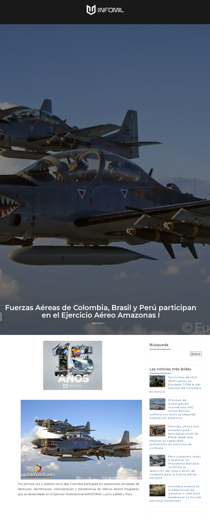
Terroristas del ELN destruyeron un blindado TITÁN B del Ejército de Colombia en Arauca (175, 384)
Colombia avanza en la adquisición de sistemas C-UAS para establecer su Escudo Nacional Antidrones (176, 493)
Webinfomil (97, 323)
